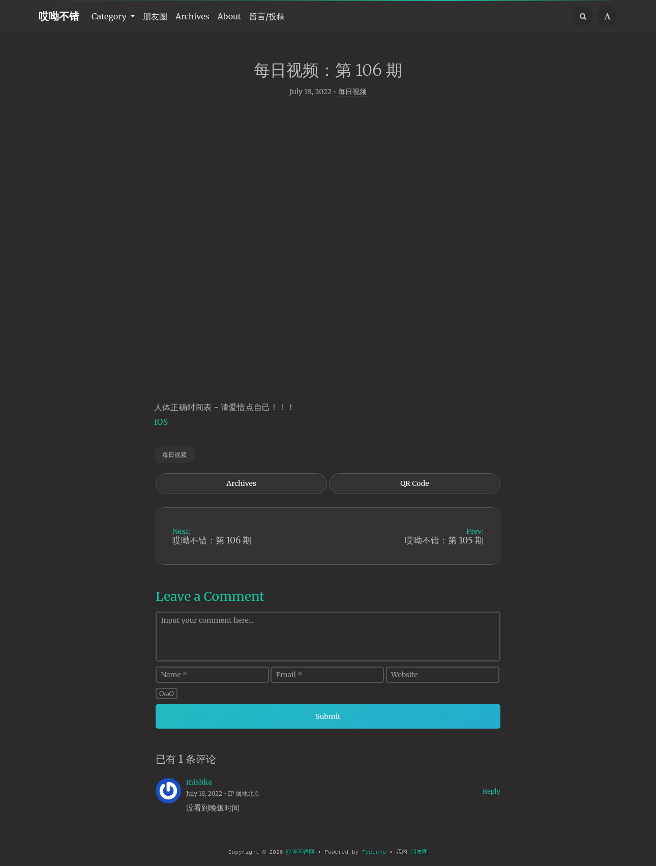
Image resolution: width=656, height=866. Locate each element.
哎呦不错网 (300, 852)
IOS (161, 425)
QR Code (414, 486)
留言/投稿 (267, 16)
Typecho (374, 852)
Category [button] (110, 16)
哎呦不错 (59, 16)
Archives (192, 16)
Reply (491, 794)
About (230, 16)
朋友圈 (155, 16)
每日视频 (352, 94)
